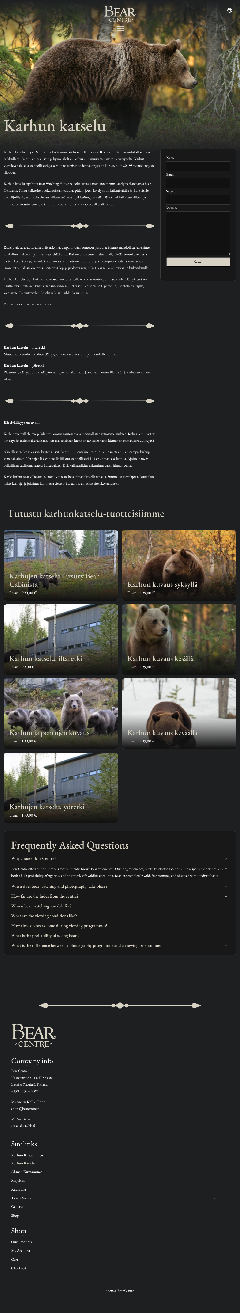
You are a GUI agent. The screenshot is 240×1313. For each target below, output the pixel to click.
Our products (21, 1241)
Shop (15, 1215)
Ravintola (18, 1189)
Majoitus (18, 1180)
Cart (14, 1259)
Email (198, 178)
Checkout (18, 1268)
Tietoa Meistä (21, 1197)
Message (198, 230)
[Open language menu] (229, 10)
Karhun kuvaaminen (27, 1155)
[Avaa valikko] (120, 28)
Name (198, 161)
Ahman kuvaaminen (27, 1171)
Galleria (17, 1206)
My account (20, 1250)
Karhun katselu (23, 1163)
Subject (198, 195)
